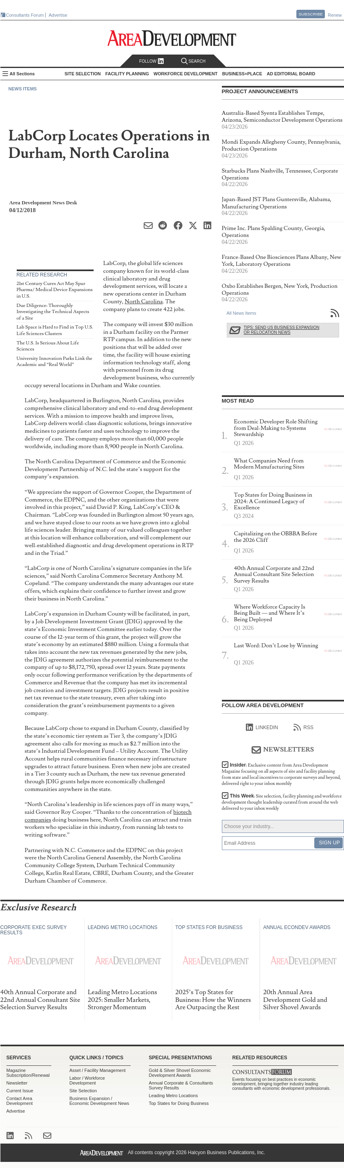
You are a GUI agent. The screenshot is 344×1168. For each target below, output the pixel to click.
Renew (335, 15)
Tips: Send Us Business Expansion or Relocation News (282, 330)
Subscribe (310, 14)
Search (193, 61)
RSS (303, 727)
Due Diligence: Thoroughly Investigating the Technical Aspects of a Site (53, 311)
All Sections (22, 73)
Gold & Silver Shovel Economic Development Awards (180, 1073)
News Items (23, 88)
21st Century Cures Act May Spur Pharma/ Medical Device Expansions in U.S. (55, 289)
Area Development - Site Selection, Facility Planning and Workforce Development (172, 38)
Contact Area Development (20, 1101)
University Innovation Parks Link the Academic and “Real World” (54, 361)
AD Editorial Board (291, 73)
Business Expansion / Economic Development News (99, 1101)
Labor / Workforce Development (87, 1080)
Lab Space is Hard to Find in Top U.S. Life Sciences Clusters (55, 330)
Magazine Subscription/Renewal (28, 1073)
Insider (281, 774)
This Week (282, 802)
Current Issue (20, 1090)
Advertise (58, 15)
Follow (151, 61)
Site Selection (83, 1090)
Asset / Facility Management (98, 1070)
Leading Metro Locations (173, 1095)
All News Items (241, 313)
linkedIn (262, 727)
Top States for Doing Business (179, 1103)
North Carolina (143, 301)
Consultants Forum (25, 15)
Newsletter (17, 1082)
